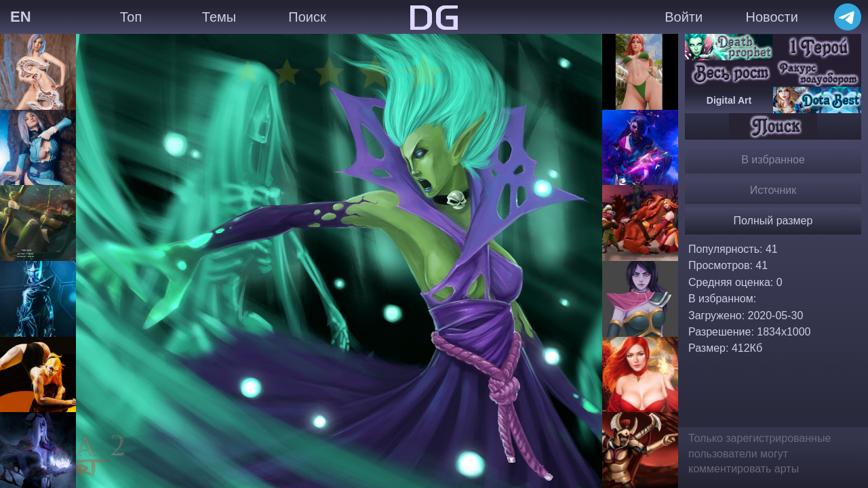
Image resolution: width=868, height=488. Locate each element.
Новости (771, 16)
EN (20, 16)
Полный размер (773, 220)
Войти (684, 16)
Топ (131, 16)
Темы (219, 16)
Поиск (307, 16)
